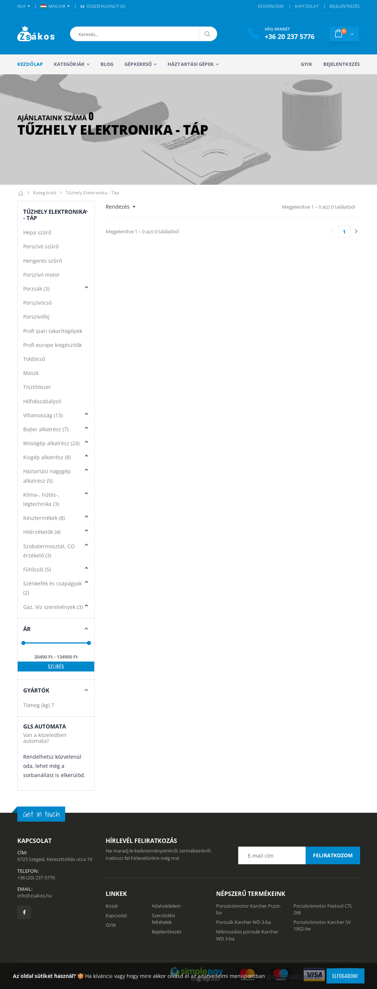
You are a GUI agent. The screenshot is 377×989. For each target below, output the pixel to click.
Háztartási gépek (191, 64)
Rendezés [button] (118, 206)
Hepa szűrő (37, 232)
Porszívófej (36, 316)
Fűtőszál (37, 569)
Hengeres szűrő (42, 260)
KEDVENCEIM (271, 6)
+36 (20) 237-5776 (36, 877)
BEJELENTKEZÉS (345, 6)
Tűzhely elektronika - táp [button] (54, 214)
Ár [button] (27, 628)
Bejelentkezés (341, 64)
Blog (107, 64)
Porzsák (36, 288)
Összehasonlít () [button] (102, 6)
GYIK (306, 64)
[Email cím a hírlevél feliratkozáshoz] (299, 855)
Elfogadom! (345, 975)
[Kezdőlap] (20, 192)
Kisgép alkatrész (47, 457)
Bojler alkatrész (45, 429)
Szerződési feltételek (163, 918)
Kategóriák (69, 64)
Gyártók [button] (36, 690)
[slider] (23, 643)
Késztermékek (44, 517)
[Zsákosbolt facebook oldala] (24, 912)
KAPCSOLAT (306, 6)
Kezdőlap (30, 64)
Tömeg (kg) (38, 705)
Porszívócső (37, 302)
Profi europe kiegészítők (52, 344)
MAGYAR (53, 6)
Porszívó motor (41, 274)
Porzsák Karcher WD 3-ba (243, 922)
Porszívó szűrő (41, 246)
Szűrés (56, 666)
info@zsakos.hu (34, 895)
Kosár (112, 906)
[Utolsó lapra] (356, 231)
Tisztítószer (37, 386)
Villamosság (43, 415)
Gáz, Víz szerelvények (53, 606)
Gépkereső (138, 64)
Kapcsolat (116, 915)
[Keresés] (207, 34)
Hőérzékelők (41, 531)
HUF (21, 6)
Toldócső (34, 358)
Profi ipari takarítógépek (52, 330)
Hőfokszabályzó (42, 401)
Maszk (31, 372)
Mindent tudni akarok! (294, 975)
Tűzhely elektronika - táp (92, 192)
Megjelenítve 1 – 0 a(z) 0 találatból (318, 206)
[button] (108, 33)
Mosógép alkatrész (51, 443)
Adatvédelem (166, 906)
